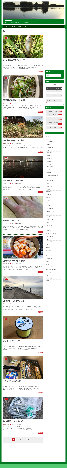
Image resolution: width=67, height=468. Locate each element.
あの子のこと (49, 278)
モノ (47, 261)
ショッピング (49, 255)
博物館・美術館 (49, 267)
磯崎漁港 (49, 164)
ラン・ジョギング (50, 233)
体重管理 (19, 26)
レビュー (48, 258)
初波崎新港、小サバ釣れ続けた (14, 421)
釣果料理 (49, 230)
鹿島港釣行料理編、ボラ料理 (14, 100)
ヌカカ (48, 275)
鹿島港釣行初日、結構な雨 (13, 180)
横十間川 (49, 172)
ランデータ (14, 26)
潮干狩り (49, 186)
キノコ (47, 200)
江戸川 (48, 169)
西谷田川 (49, 147)
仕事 (47, 280)
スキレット (49, 211)
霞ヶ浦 (48, 150)
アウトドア (48, 178)
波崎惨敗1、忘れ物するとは (13, 301)
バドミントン (49, 239)
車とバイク (48, 250)
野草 (47, 197)
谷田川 (48, 144)
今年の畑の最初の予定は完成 (52, 117)
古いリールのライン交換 (12, 341)
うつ (48, 272)
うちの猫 (24, 26)
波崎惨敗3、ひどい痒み (12, 221)
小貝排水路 (49, 141)
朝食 (48, 222)
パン (48, 216)
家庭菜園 (48, 191)
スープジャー (50, 214)
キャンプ (49, 180)
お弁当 (48, 205)
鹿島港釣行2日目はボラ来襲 (13, 140)
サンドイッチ (50, 208)
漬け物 (48, 225)
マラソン (49, 236)
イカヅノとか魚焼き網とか (13, 381)
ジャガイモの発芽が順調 (51, 127)
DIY (47, 253)
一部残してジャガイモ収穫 (52, 111)
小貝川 (48, 139)
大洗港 (48, 155)
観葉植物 (48, 247)
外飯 (48, 183)
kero (12, 103)
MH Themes (63, 465)
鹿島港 (48, 158)
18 (28, 439)
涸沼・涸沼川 (50, 166)
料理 (47, 203)
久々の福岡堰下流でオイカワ (14, 60)
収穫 (9, 26)
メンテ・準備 (49, 241)
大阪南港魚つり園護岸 (52, 175)
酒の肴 (48, 228)
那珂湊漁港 (49, 152)
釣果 (6, 26)
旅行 (47, 264)
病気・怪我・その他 (50, 269)
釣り (47, 136)
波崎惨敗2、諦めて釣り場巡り (14, 261)
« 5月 (47, 102)
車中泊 (48, 189)
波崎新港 (49, 161)
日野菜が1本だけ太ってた (51, 114)
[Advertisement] (54, 49)
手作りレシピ (50, 219)
